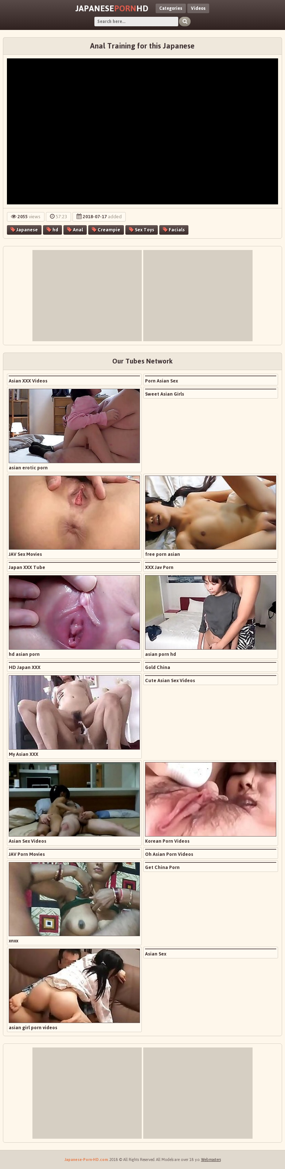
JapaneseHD (111, 8)
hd (52, 229)
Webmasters (211, 1160)
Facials (174, 229)
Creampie (106, 229)
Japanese (24, 229)
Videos (198, 8)
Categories (170, 8)
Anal (75, 229)
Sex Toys (141, 229)
